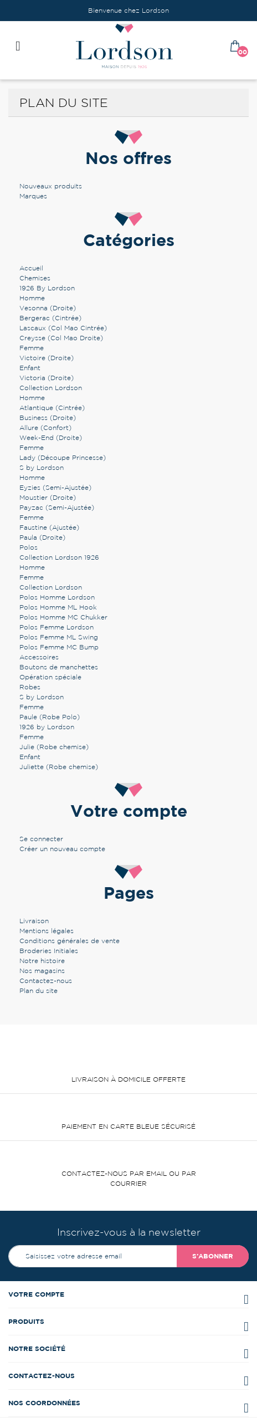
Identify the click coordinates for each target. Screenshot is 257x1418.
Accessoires (39, 657)
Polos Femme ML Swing (58, 637)
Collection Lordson (50, 387)
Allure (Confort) (45, 427)
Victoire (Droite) (46, 357)
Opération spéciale (50, 676)
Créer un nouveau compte (62, 848)
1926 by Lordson (46, 726)
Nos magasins (42, 970)
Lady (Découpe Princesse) (62, 457)
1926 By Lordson (47, 287)
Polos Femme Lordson (56, 627)
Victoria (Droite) (46, 377)
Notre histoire (42, 960)
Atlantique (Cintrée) (52, 407)
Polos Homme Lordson (57, 597)
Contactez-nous (45, 980)
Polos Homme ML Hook (58, 607)
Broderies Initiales (48, 950)
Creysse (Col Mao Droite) (61, 337)
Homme (32, 297)
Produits (26, 1321)
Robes (29, 686)
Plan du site (38, 990)
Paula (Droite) (42, 537)
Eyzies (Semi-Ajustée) (55, 487)
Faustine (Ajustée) (49, 527)
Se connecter (41, 838)
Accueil (31, 268)
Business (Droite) (47, 417)
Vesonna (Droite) (47, 307)
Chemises (34, 277)
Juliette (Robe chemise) (58, 766)
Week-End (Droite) (50, 437)
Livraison (34, 920)
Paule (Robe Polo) (49, 716)
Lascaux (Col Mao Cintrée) (63, 327)
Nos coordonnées (44, 1403)
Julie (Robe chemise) (54, 746)
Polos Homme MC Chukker (63, 617)
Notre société (36, 1348)
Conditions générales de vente (69, 940)
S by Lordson (41, 467)
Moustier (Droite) (47, 497)
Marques (33, 195)
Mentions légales (46, 930)
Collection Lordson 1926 (59, 557)
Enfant (29, 367)
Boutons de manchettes (58, 666)
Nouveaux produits (50, 186)
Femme (31, 347)
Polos (28, 547)
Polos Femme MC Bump (59, 647)
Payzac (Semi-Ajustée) (56, 507)
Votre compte (36, 1294)
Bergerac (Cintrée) (50, 317)
